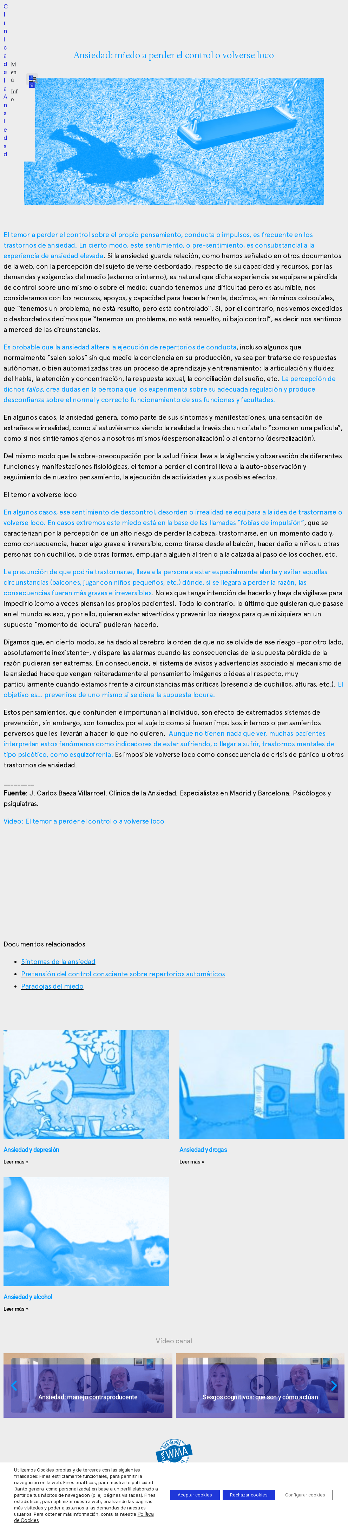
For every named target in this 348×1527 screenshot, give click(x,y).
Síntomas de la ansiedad (58, 961)
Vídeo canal (174, 1341)
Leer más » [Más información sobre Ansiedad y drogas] (191, 1162)
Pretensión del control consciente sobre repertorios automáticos (123, 974)
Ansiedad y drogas (203, 1149)
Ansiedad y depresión (31, 1149)
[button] (134, 15)
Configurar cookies (299, 1489)
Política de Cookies (71, 1520)
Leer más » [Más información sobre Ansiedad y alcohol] (16, 1309)
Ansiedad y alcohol (28, 1296)
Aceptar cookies (168, 1489)
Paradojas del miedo (52, 986)
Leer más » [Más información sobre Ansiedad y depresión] (16, 1162)
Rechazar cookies (232, 1489)
